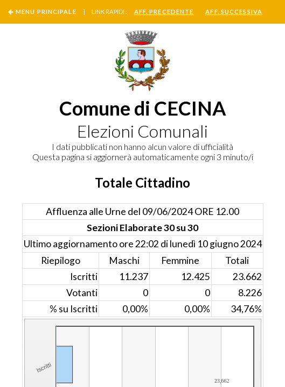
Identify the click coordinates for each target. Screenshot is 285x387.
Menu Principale (46, 11)
